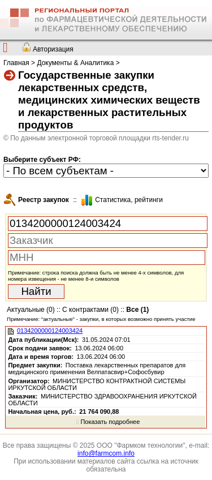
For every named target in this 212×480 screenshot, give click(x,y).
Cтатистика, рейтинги (129, 200)
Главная (16, 63)
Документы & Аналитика (75, 63)
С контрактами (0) (90, 310)
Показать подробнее (108, 421)
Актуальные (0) (31, 310)
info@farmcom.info (106, 453)
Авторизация (53, 49)
